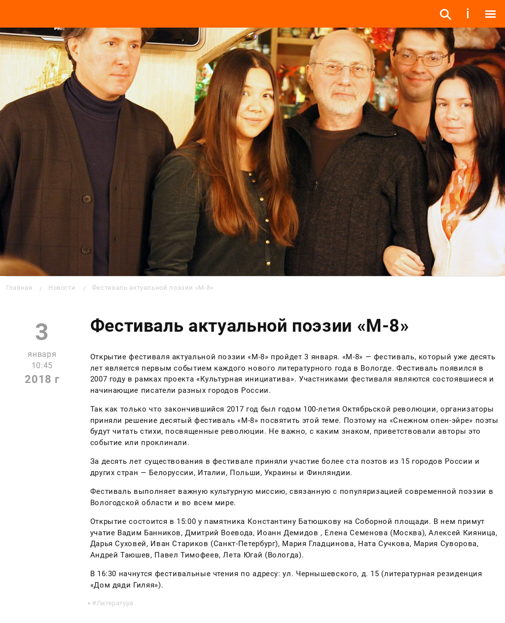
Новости (61, 287)
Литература (115, 603)
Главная (19, 287)
